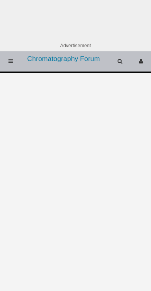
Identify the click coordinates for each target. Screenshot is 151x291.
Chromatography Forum (63, 59)
